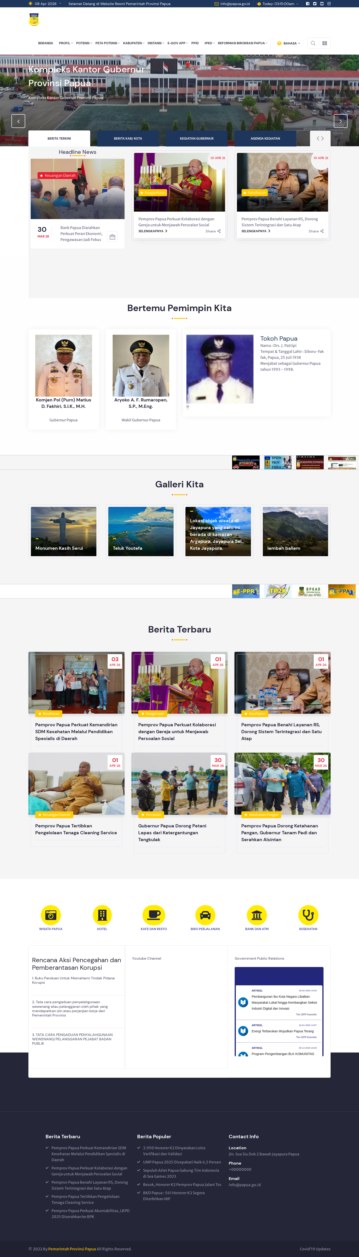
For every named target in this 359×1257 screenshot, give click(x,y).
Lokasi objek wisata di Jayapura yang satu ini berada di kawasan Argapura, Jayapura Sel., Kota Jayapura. (217, 534)
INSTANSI (155, 43)
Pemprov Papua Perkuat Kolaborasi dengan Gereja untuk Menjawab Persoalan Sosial (89, 1171)
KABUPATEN (132, 43)
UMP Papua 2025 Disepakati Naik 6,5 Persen (182, 1162)
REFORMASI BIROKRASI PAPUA (241, 43)
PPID (195, 43)
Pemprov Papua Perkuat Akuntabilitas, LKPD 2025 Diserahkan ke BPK (91, 1213)
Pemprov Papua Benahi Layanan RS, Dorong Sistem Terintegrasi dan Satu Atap (90, 1185)
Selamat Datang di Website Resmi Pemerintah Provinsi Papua (119, 3)
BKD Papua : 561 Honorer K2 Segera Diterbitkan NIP (174, 1196)
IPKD (208, 43)
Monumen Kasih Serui (59, 548)
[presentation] (18, 121)
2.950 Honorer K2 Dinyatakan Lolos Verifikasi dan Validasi (174, 1151)
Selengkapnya (153, 231)
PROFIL (64, 43)
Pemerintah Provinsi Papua (72, 1249)
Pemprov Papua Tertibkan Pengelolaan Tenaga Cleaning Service (86, 1199)
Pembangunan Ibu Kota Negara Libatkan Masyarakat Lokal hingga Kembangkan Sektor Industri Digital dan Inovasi (284, 1002)
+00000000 (240, 1169)
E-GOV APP (176, 43)
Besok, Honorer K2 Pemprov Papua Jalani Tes (182, 1184)
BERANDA (45, 43)
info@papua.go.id (235, 3)
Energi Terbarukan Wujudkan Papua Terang (283, 1031)
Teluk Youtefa (127, 548)
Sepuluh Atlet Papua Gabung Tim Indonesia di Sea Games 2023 (181, 1173)
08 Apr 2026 (46, 3)
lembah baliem (283, 548)
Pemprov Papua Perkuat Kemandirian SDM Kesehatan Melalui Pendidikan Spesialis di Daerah (89, 1154)
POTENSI (83, 43)
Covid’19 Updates (315, 1249)
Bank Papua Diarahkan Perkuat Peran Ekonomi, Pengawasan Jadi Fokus (81, 233)
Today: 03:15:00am (278, 3)
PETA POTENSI (106, 43)
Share (213, 231)
